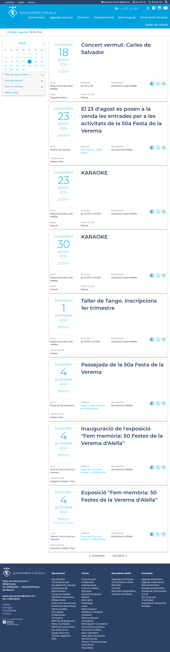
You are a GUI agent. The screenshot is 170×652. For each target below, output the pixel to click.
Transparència (104, 17)
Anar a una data (23, 86)
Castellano (9, 2)
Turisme (83, 17)
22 (17, 65)
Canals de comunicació (154, 591)
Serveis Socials (89, 638)
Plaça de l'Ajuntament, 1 (15, 581)
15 (17, 61)
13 (5, 61)
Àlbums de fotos (150, 585)
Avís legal (7, 607)
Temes (85, 573)
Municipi (116, 585)
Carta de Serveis (60, 582)
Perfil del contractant (63, 627)
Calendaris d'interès (122, 579)
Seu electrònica (60, 630)
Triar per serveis (23, 80)
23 (23, 65)
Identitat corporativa (63, 597)
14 (11, 61)
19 (42, 61)
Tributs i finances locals (94, 642)
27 (5, 69)
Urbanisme (88, 644)
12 (42, 57)
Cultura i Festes (90, 588)
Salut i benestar (90, 633)
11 (35, 57)
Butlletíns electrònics (153, 588)
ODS (54, 638)
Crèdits (6, 604)
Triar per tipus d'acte (23, 74)
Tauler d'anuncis (60, 633)
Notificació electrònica (64, 606)
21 (11, 65)
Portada (11, 32)
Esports (86, 597)
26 (42, 65)
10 (29, 57)
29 (17, 69)
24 (29, 65)
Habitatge (87, 603)
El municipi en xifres (122, 582)
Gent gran (87, 600)
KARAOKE (94, 173)
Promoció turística (91, 630)
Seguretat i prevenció (93, 636)
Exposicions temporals (154, 603)
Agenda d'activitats (152, 579)
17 (29, 61)
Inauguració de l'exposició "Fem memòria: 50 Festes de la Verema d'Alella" (122, 435)
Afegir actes (11, 92)
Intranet (6, 613)
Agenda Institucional (153, 582)
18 (35, 61)
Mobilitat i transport (92, 612)
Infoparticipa (58, 600)
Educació (87, 591)
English (21, 2)
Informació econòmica (64, 603)
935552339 (12, 587)
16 (23, 61)
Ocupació (87, 615)
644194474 (8, 590)
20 (5, 65)
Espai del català (156, 24)
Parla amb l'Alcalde (154, 17)
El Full (145, 594)
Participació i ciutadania (95, 624)
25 (35, 65)
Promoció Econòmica (93, 627)
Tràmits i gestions (61, 636)
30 (23, 69)
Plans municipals (61, 624)
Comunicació (89, 579)
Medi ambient (89, 609)
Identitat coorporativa (123, 591)
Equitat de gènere (91, 594)
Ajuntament (36, 17)
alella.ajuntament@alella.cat (18, 596)
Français (31, 2)
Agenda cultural (61, 17)
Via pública (87, 648)
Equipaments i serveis (63, 585)
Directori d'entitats (122, 594)
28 (11, 69)
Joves (85, 606)
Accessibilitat (9, 610)
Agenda (23, 32)
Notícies (146, 606)
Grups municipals (61, 594)
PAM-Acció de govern (63, 621)
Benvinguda (127, 17)
